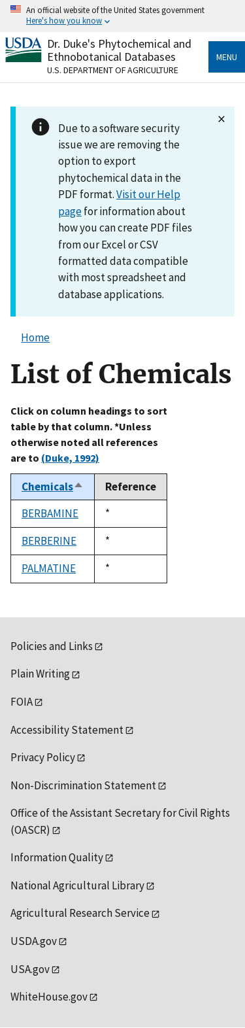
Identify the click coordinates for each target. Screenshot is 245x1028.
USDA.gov (33, 941)
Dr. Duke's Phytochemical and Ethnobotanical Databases (119, 50)
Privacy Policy (42, 757)
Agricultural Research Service (80, 913)
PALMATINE (49, 568)
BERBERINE (49, 541)
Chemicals (53, 486)
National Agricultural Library (77, 885)
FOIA (21, 701)
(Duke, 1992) (70, 457)
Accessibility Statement (66, 730)
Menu (226, 57)
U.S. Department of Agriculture (112, 70)
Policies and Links (51, 646)
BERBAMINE (50, 513)
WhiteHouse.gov (49, 996)
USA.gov (30, 969)
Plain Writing (40, 673)
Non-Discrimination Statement (83, 785)
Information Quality (56, 857)
